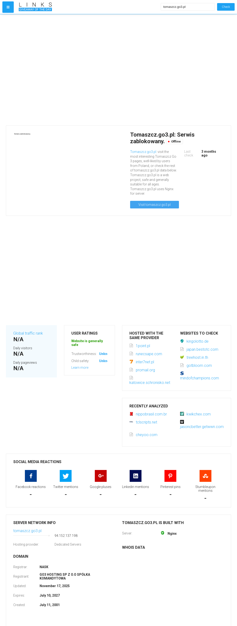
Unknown (106, 354)
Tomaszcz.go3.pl (143, 152)
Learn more (79, 367)
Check (226, 7)
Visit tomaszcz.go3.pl (154, 205)
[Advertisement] (52, 70)
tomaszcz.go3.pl (27, 531)
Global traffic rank (28, 333)
